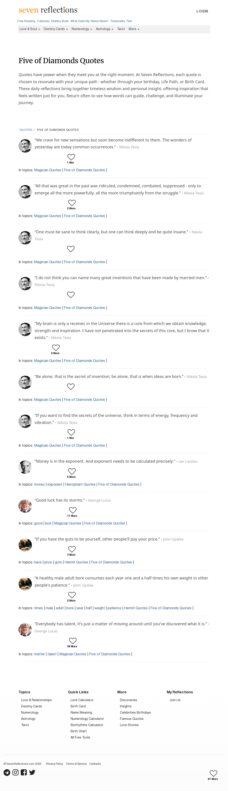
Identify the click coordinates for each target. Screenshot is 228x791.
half (89, 608)
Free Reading (26, 21)
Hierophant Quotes (80, 484)
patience (114, 608)
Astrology (104, 29)
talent (52, 654)
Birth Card (78, 706)
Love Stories (129, 725)
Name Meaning (81, 712)
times (38, 608)
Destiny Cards (56, 29)
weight (99, 608)
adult (60, 608)
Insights (126, 706)
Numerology (82, 29)
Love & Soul (30, 29)
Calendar (43, 21)
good (38, 523)
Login (202, 11)
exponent (54, 484)
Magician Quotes (47, 170)
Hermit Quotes (76, 562)
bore (70, 608)
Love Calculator (82, 700)
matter (39, 654)
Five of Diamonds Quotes (84, 170)
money (39, 484)
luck (48, 523)
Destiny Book (60, 21)
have (38, 562)
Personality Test (121, 21)
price (48, 562)
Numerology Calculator (87, 719)
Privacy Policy (54, 764)
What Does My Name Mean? (89, 21)
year (79, 608)
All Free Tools (80, 737)
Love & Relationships (36, 700)
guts (58, 562)
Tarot (121, 29)
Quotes (26, 130)
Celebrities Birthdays (135, 712)
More (134, 29)
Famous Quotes (132, 719)
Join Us (175, 700)
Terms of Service (76, 764)
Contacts (95, 764)
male (49, 608)
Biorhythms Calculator (87, 725)
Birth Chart (79, 731)
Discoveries (128, 700)
